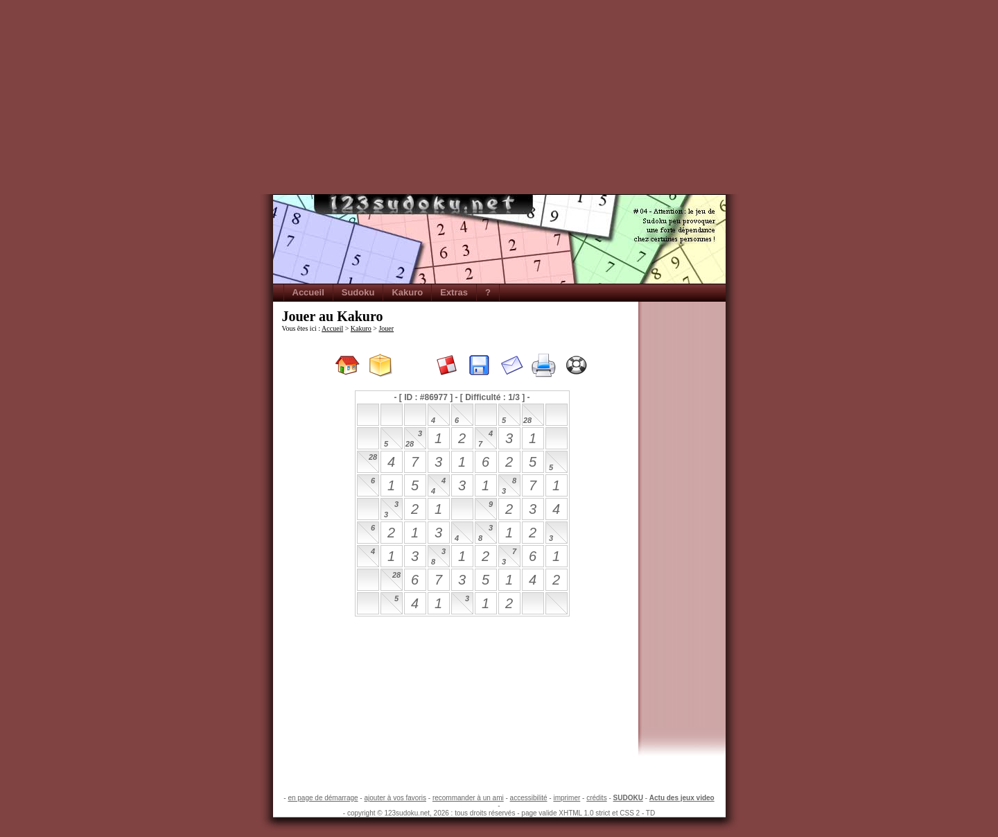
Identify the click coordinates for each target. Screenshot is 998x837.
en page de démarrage (323, 798)
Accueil (308, 292)
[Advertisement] (499, 97)
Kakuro (407, 292)
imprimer (566, 798)
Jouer (386, 328)
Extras (454, 292)
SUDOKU (628, 798)
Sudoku (358, 292)
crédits (596, 798)
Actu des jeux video (682, 798)
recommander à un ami (468, 798)
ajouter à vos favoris (395, 798)
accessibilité (529, 798)
